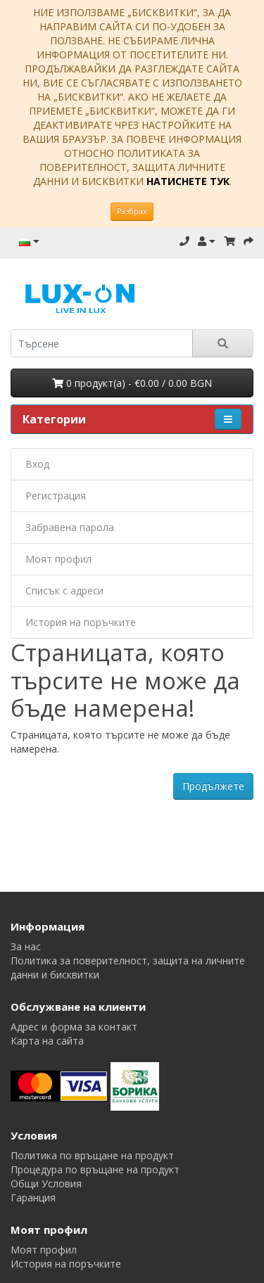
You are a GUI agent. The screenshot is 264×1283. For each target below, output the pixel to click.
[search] (102, 343)
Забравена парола (69, 527)
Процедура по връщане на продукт (95, 1169)
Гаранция (33, 1197)
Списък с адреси (64, 590)
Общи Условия (46, 1183)
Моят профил (58, 559)
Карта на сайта (47, 1040)
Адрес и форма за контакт (74, 1026)
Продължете (213, 786)
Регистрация (55, 495)
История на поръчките (80, 622)
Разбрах (132, 211)
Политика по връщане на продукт (92, 1155)
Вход (37, 464)
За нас (26, 946)
